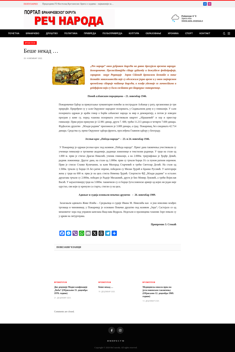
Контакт (204, 33)
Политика (70, 33)
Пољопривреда (112, 33)
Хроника (173, 33)
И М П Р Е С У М (115, 341)
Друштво (52, 33)
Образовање (153, 33)
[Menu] (229, 33)
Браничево (32, 33)
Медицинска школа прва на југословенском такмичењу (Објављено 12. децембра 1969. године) (158, 292)
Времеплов (30, 43)
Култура (134, 33)
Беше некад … (105, 287)
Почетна (13, 33)
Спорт (189, 33)
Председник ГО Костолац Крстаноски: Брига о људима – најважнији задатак (79, 4)
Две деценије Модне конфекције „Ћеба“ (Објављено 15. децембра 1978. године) (70, 290)
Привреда (90, 33)
